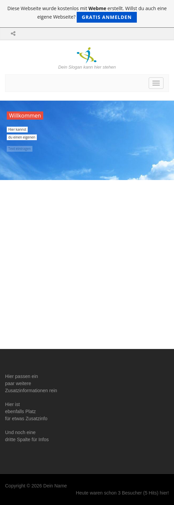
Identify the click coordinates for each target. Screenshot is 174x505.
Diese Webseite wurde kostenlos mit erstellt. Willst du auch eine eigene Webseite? (87, 14)
